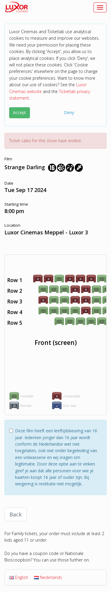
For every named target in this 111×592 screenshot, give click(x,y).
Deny (69, 112)
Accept (19, 112)
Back (15, 514)
